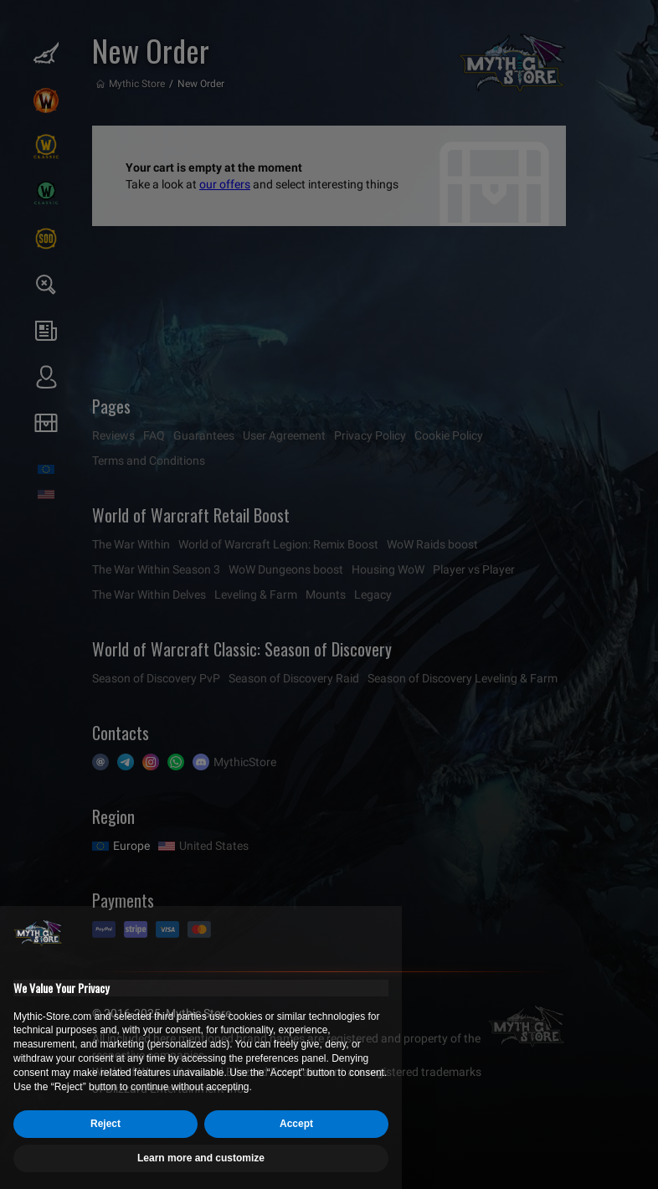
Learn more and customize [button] (201, 1158)
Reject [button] (105, 1124)
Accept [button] (296, 1124)
